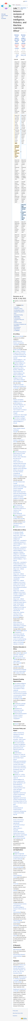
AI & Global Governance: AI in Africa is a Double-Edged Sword (19, 356)
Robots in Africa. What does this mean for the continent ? (19, 458)
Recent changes (4, 15)
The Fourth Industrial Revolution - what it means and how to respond (19, 739)
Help (2, 17)
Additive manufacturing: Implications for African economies (18, 734)
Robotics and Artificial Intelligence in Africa (19, 966)
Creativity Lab (16, 666)
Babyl (16, 723)
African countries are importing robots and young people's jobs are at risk (19, 463)
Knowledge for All (17, 698)
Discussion (18, 4)
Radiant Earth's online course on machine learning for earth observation (19, 639)
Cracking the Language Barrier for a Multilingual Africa (19, 705)
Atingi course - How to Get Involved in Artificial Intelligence (19, 537)
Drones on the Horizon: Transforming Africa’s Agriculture (18, 821)
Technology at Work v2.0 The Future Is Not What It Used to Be (20, 803)
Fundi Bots (15, 476)
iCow (14, 877)
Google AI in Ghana (17, 384)
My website (3, 18)
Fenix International (17, 867)
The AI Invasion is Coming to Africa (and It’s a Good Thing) (20, 411)
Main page (3, 14)
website (18, 630)
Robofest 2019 (16, 490)
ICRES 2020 (16, 349)
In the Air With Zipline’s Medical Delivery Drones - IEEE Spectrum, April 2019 (19, 833)
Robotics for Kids (17, 475)
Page (13, 4)
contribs (16, 48)
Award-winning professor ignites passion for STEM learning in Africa (19, 453)
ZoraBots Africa (19, 673)
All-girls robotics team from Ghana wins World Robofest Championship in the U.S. (19, 493)
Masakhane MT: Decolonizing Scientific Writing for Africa (18, 710)
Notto (14, 890)
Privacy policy (15, 1010)
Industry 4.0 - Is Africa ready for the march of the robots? (19, 776)
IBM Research (16, 949)
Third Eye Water (17, 920)
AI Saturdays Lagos (17, 533)
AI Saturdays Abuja (17, 532)
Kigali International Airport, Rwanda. (19, 523)
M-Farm (15, 883)
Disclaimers (15, 1015)
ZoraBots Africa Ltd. (17, 518)
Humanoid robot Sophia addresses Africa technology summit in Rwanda (19, 487)
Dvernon (17, 45)
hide (22, 305)
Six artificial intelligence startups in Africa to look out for (19, 909)
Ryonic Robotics (17, 513)
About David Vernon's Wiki (18, 1013)
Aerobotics (15, 852)
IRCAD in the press (17, 470)
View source (23, 7)
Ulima (14, 935)
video (24, 630)
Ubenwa (15, 925)
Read (18, 7)
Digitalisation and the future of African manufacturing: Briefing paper (19, 794)
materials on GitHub (17, 644)
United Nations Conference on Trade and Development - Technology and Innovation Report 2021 (19, 756)
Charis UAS (16, 922)
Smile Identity (16, 912)
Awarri (14, 431)
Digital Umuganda (19, 853)
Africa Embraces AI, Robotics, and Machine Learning (18, 343)
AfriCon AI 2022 (18, 336)
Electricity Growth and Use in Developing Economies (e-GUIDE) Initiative (20, 857)
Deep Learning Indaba (18, 635)
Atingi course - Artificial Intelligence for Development (18, 570)
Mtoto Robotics (16, 663)
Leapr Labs (15, 661)
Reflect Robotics (17, 505)
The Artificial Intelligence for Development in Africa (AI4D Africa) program (19, 685)
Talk (17, 46)
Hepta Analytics (16, 875)
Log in (26, 1)
